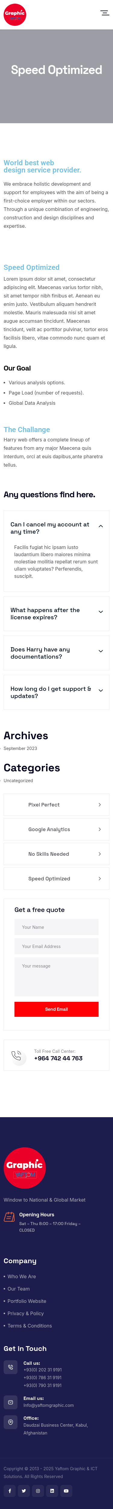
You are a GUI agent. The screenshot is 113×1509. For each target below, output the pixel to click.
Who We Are (22, 1276)
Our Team (19, 1289)
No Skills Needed (64, 854)
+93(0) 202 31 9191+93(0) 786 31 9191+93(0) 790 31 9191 (42, 1377)
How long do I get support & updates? (51, 692)
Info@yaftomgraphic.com (49, 1405)
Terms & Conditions (30, 1326)
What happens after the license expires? (45, 613)
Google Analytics (64, 829)
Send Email (56, 1009)
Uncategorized (18, 780)
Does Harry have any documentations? (40, 652)
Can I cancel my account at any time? (50, 527)
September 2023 (20, 748)
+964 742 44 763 (58, 1058)
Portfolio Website (27, 1301)
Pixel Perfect (64, 804)
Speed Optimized (64, 878)
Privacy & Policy (26, 1313)
